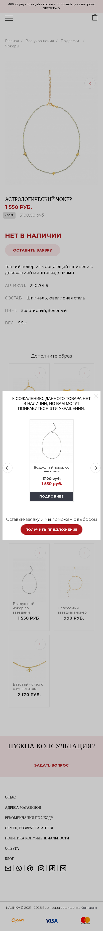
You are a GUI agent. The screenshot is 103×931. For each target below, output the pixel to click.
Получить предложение (52, 530)
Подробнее (51, 496)
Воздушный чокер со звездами (51, 469)
